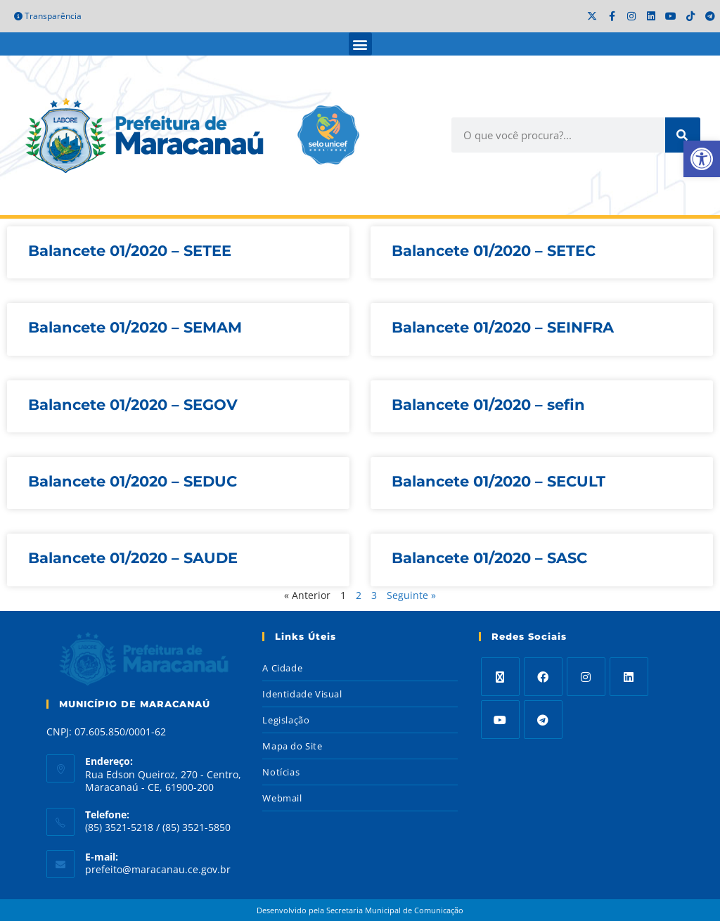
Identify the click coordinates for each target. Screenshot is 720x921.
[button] (360, 44)
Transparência (48, 16)
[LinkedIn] (629, 676)
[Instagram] (586, 676)
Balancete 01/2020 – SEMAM (135, 327)
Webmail (282, 798)
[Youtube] (500, 719)
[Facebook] (543, 676)
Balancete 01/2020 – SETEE (129, 250)
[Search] (682, 135)
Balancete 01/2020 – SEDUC (132, 481)
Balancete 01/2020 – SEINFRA (503, 327)
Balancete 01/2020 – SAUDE (133, 558)
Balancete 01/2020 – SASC (489, 558)
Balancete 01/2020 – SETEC (494, 250)
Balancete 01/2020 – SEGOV (133, 404)
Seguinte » (411, 595)
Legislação (285, 720)
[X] (500, 676)
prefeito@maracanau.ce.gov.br (158, 869)
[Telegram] (543, 719)
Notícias (281, 772)
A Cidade (282, 668)
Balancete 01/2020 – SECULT (498, 481)
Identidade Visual (302, 694)
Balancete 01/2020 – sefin (488, 404)
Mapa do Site (292, 746)
